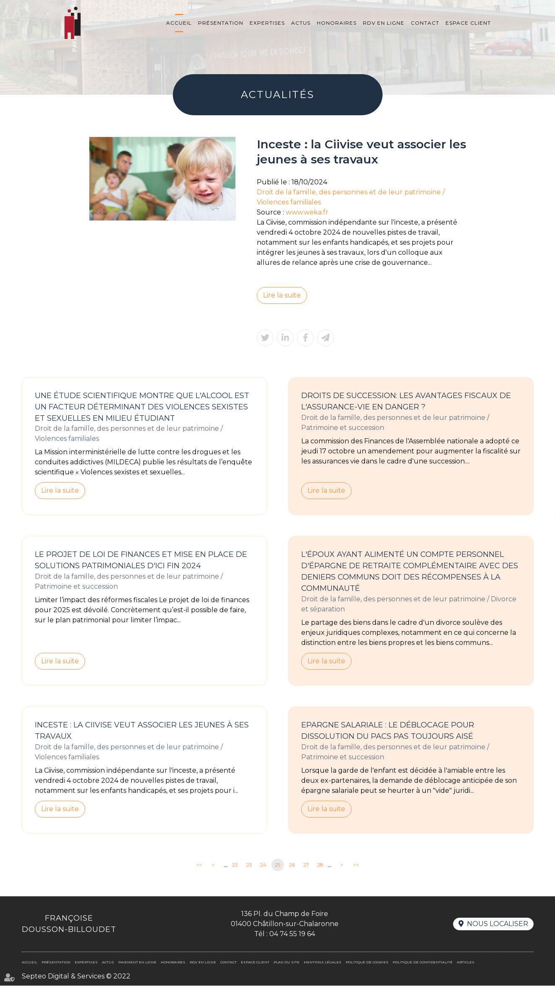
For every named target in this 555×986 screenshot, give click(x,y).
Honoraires (337, 23)
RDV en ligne (538, 518)
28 (320, 865)
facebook (538, 468)
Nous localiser (497, 924)
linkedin (538, 501)
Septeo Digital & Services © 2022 (76, 977)
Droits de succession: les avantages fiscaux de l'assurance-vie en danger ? (406, 401)
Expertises (267, 23)
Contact (425, 23)
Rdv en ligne (383, 23)
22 (235, 865)
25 (277, 865)
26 (292, 865)
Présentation (220, 23)
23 (249, 865)
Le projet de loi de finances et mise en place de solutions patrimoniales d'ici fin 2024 (141, 560)
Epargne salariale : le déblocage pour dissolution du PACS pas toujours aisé (387, 731)
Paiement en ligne (137, 962)
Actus (300, 23)
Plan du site (287, 962)
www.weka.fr (307, 212)
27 (306, 865)
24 (263, 865)
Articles (465, 962)
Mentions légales (322, 962)
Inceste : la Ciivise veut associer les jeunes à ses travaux (142, 731)
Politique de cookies (367, 962)
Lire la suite (282, 295)
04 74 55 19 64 (292, 934)
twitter (538, 485)
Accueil (179, 23)
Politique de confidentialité (423, 962)
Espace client (468, 23)
